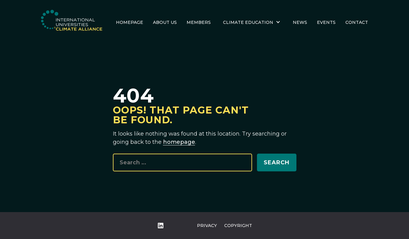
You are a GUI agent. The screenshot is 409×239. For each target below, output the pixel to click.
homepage (179, 142)
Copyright (238, 225)
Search (276, 162)
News (300, 22)
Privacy (207, 225)
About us (165, 22)
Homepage (129, 22)
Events (326, 22)
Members (199, 22)
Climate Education (248, 22)
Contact (356, 22)
